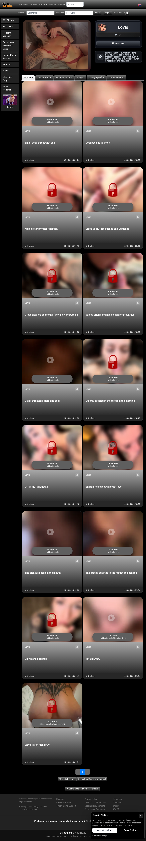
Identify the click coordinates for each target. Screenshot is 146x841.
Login (97, 13)
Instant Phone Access (9, 57)
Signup (108, 13)
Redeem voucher (47, 4)
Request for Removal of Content (92, 779)
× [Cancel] (141, 816)
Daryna (9, 107)
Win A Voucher (7, 88)
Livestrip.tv (79, 832)
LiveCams (23, 4)
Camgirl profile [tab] (96, 77)
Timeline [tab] (28, 77)
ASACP (116, 809)
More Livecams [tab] (116, 77)
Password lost (119, 13)
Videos (33, 4)
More (61, 4)
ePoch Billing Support (66, 806)
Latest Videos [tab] (44, 77)
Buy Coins (8, 26)
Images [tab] (80, 77)
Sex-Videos (8, 45)
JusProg (33, 809)
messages (118, 43)
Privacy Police (91, 799)
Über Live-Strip (8, 79)
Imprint (116, 806)
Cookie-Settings (99, 835)
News (5, 71)
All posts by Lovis (66, 779)
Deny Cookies (130, 830)
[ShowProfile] (77, 131)
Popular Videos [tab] (64, 77)
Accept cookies (104, 830)
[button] (140, 5)
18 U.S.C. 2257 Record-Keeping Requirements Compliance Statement (95, 806)
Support (7, 64)
